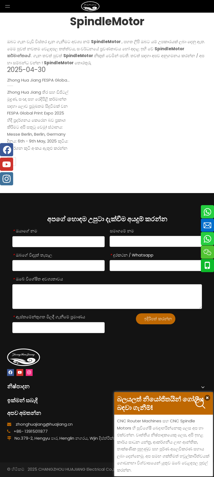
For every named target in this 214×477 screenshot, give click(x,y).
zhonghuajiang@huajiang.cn (44, 424)
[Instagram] (29, 372)
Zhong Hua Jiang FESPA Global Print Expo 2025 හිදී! (57, 80)
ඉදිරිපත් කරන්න (158, 319)
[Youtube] (19, 372)
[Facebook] (10, 372)
